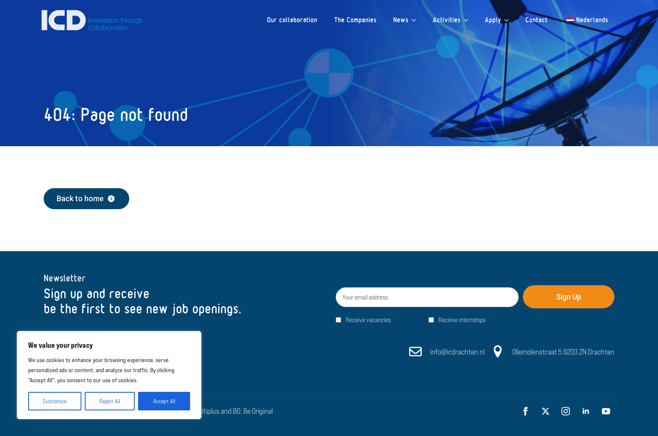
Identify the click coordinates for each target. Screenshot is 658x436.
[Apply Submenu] (509, 20)
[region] (109, 375)
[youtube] (606, 411)
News (400, 20)
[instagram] (565, 411)
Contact (536, 20)
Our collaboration (292, 20)
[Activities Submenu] (468, 20)
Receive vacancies (368, 319)
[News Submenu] (416, 20)
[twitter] (545, 411)
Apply (493, 20)
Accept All (164, 401)
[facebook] (525, 411)
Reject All (109, 401)
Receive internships (462, 319)
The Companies (355, 20)
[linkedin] (585, 411)
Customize (54, 401)
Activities (446, 20)
